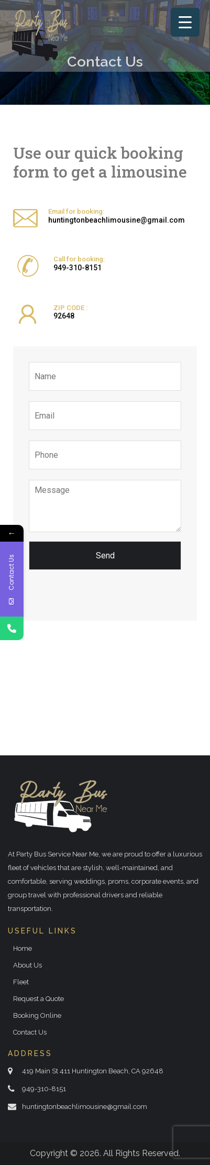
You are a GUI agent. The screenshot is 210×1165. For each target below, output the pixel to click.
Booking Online (37, 1015)
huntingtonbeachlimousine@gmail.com (116, 220)
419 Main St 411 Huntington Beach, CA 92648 (92, 1071)
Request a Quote (38, 999)
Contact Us (30, 1032)
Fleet (21, 982)
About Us (27, 965)
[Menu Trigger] (185, 22)
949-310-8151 (77, 267)
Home (22, 948)
